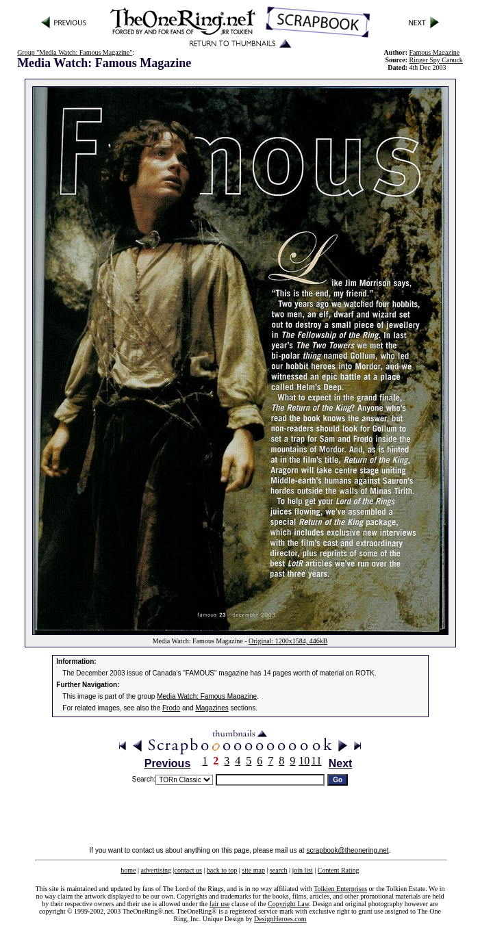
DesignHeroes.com (280, 919)
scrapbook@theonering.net (347, 850)
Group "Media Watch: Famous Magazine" (74, 52)
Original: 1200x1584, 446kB (288, 641)
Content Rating (338, 870)
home (128, 870)
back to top (222, 870)
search (279, 870)
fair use (220, 903)
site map (253, 870)
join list (302, 870)
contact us (188, 870)
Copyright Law (288, 903)
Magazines (211, 708)
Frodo (171, 708)
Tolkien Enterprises (340, 888)
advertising (156, 870)
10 (304, 760)
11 (316, 760)
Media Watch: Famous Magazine (207, 696)
